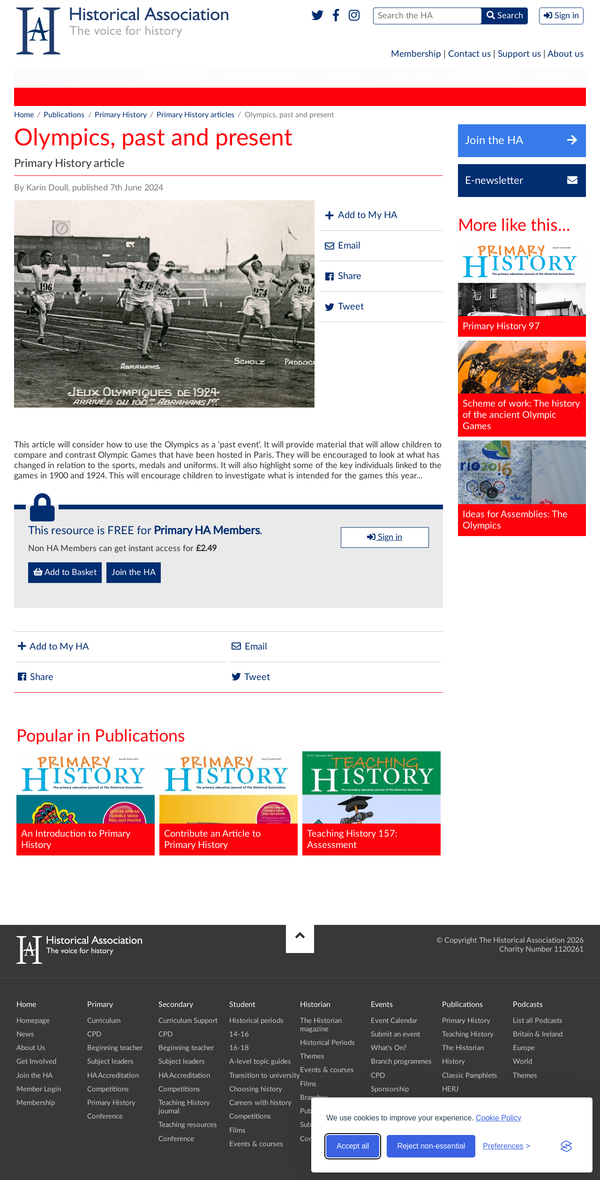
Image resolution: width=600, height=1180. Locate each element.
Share (342, 276)
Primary (43, 78)
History (224, 96)
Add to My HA (361, 215)
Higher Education (257, 78)
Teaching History (112, 96)
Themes (312, 1056)
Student (176, 78)
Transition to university (264, 1075)
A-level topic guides (260, 1061)
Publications (414, 78)
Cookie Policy (498, 1118)
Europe (524, 1047)
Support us (519, 54)
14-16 (239, 1034)
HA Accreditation (113, 1075)
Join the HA (134, 572)
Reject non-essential (431, 1146)
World (522, 1061)
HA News (371, 96)
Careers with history (260, 1102)
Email (342, 246)
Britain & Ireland (537, 1034)
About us (566, 54)
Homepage (33, 1020)
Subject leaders (110, 1061)
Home (24, 115)
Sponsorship (390, 1089)
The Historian (176, 96)
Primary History (45, 96)
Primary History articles (195, 115)
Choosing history (255, 1089)
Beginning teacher (114, 1047)
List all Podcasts (537, 1020)
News (25, 1034)
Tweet (344, 307)
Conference (105, 1116)
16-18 (239, 1047)
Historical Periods (327, 1042)
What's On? (389, 1047)
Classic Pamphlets (280, 96)
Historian (341, 78)
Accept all (353, 1146)
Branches (552, 78)
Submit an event (395, 1034)
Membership (416, 54)
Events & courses (256, 1144)
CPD (94, 1034)
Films (237, 1130)
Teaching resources (187, 1124)
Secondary (109, 78)
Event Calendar (394, 1020)
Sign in (384, 537)
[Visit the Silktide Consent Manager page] (566, 1146)
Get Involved (36, 1061)
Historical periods (256, 1020)
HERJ (333, 96)
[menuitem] (44, 78)
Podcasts (486, 78)
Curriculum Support (188, 1020)
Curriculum (103, 1020)
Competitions (108, 1089)
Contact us (469, 54)
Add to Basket (65, 572)
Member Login (38, 1089)
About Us (30, 1047)
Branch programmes (401, 1061)
